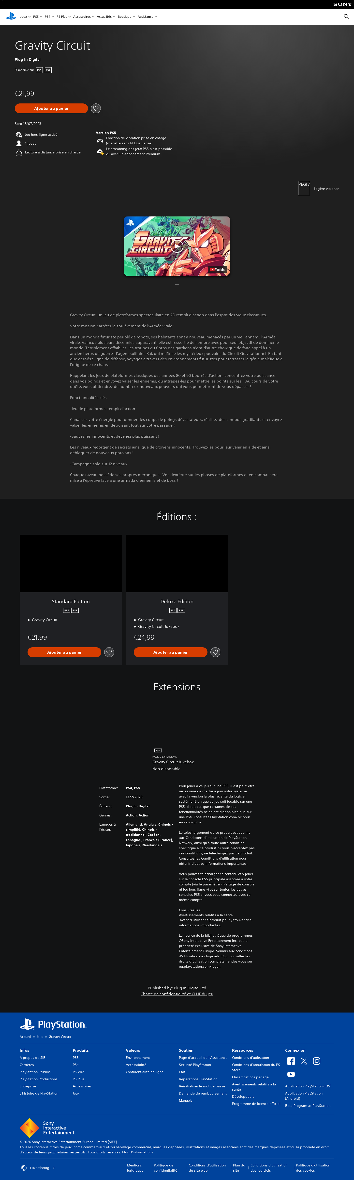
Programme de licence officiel (256, 1103)
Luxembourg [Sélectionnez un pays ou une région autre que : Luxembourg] (38, 1168)
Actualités (104, 17)
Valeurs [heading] (133, 1050)
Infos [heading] (24, 1050)
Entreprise (28, 1086)
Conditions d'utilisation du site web (207, 1168)
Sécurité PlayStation (195, 1065)
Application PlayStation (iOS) (308, 1086)
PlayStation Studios (35, 1072)
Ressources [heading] (242, 1050)
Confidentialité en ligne (144, 1072)
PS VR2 (78, 1072)
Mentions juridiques (135, 1168)
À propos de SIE (32, 1057)
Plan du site (239, 1168)
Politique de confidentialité (165, 1168)
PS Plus (62, 17)
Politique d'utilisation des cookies (313, 1168)
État (182, 1072)
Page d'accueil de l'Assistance (203, 1057)
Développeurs (243, 1096)
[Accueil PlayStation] (11, 16)
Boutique (125, 17)
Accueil (25, 1036)
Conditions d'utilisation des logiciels (269, 1168)
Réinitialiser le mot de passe (202, 1086)
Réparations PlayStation (198, 1079)
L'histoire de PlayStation (39, 1093)
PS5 (36, 17)
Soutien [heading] (186, 1050)
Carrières (27, 1065)
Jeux (23, 17)
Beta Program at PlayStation (307, 1105)
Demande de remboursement (203, 1093)
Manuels (185, 1100)
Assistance (145, 17)
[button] (177, 246)
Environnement (138, 1057)
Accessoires (82, 17)
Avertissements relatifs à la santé (206, 915)
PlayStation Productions (39, 1079)
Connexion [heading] (295, 1050)
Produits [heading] (81, 1050)
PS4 (47, 17)
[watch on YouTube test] (217, 269)
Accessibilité (136, 1065)
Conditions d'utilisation (250, 1057)
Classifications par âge (250, 1077)
